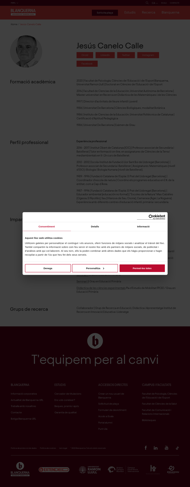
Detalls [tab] (95, 226)
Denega (48, 268)
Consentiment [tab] (47, 226)
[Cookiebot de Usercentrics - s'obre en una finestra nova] (151, 217)
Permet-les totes (142, 268)
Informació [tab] (143, 226)
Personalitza (95, 268)
